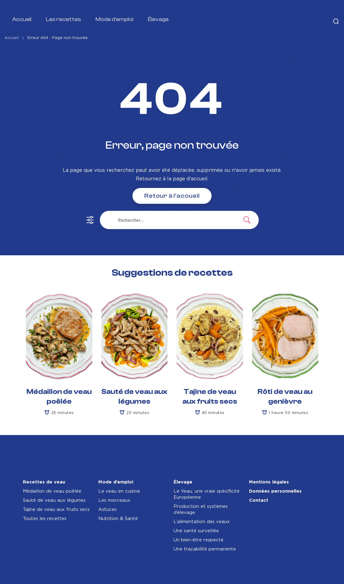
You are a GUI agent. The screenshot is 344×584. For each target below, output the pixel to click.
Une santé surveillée (196, 531)
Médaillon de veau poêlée (52, 491)
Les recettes (63, 19)
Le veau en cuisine (119, 491)
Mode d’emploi (114, 19)
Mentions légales (269, 482)
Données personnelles (275, 491)
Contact (258, 500)
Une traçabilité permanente (205, 549)
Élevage (158, 19)
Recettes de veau (44, 482)
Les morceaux (114, 500)
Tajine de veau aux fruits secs (56, 509)
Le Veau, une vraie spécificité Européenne (207, 494)
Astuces (107, 509)
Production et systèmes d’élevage (201, 509)
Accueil (21, 19)
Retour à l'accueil (171, 195)
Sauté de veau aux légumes (54, 500)
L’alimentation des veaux (202, 521)
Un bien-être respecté (198, 540)
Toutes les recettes (44, 518)
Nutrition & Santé (118, 518)
